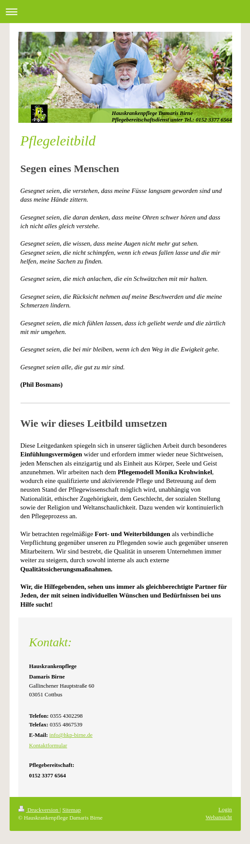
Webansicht (218, 817)
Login (225, 809)
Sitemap (71, 810)
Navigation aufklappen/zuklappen (125, 11)
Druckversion (39, 810)
